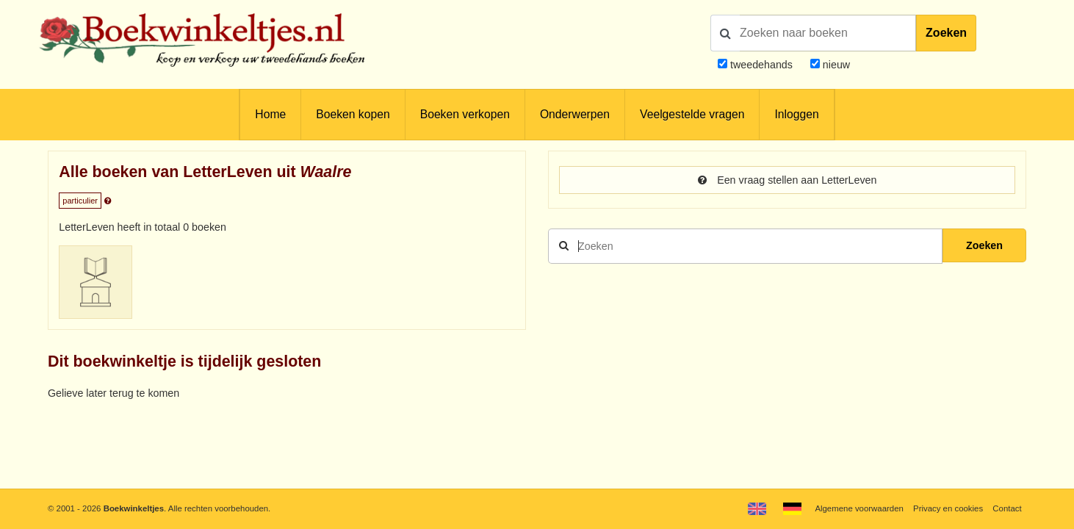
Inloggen (796, 114)
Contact (1006, 508)
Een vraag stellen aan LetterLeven (787, 180)
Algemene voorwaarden (859, 508)
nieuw (835, 65)
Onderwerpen (575, 114)
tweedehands (761, 65)
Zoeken (946, 32)
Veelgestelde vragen (692, 114)
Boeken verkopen (465, 114)
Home (270, 114)
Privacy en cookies (948, 508)
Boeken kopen (352, 114)
